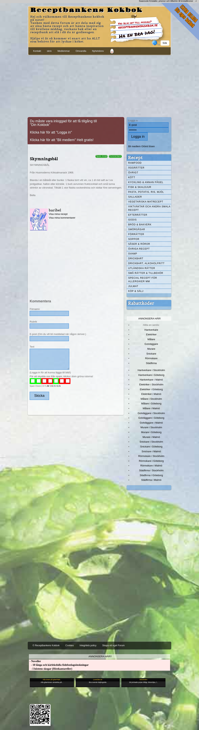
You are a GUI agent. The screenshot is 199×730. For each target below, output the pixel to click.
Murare (151, 348)
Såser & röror (139, 244)
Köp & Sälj (135, 291)
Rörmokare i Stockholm (151, 456)
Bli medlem (134, 146)
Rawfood (135, 163)
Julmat (133, 286)
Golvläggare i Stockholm (151, 413)
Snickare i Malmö (151, 451)
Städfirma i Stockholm (151, 470)
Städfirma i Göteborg (151, 475)
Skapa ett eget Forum (113, 645)
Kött (131, 177)
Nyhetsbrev (98, 51)
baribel (55, 210)
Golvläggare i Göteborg (151, 417)
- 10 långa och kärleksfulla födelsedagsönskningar (59, 664)
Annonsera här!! (100, 656)
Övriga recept (139, 248)
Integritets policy (88, 645)
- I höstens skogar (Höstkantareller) (50, 668)
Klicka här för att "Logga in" (51, 132)
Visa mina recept (58, 214)
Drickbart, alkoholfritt (146, 263)
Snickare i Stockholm (151, 441)
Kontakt (37, 51)
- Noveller (35, 661)
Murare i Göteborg (151, 432)
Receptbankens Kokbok (86, 10)
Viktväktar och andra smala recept (149, 208)
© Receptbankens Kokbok (46, 645)
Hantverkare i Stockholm (151, 370)
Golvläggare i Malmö (151, 422)
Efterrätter (137, 215)
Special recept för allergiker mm (142, 280)
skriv (49, 51)
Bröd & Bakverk (139, 224)
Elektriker (151, 334)
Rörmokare (151, 358)
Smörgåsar (136, 229)
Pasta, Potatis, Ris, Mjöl (146, 192)
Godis (132, 219)
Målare (151, 339)
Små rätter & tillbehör (145, 273)
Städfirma (151, 363)
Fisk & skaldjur (139, 187)
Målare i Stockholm (151, 398)
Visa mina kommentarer (62, 217)
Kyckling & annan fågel (145, 182)
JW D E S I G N (54, 386)
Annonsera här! (149, 318)
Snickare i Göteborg (151, 446)
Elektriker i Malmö (151, 394)
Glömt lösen (148, 146)
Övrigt (133, 172)
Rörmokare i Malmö (151, 465)
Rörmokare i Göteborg (151, 460)
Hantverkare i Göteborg (151, 375)
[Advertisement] (99, 85)
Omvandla (81, 51)
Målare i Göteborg (151, 403)
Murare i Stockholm (151, 427)
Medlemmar (63, 51)
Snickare (151, 353)
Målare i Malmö (151, 408)
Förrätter (136, 234)
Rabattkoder (141, 303)
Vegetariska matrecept (145, 201)
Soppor (133, 239)
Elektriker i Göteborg (151, 389)
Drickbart (135, 258)
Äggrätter (136, 167)
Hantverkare (151, 329)
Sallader (135, 196)
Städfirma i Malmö (151, 479)
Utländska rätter (141, 268)
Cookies (69, 645)
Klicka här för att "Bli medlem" (53, 140)
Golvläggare (151, 344)
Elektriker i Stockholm (151, 384)
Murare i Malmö (151, 437)
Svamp (132, 253)
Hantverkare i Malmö (151, 379)
